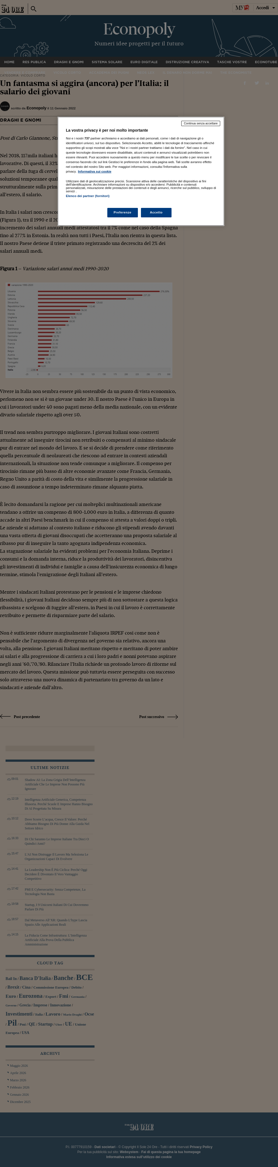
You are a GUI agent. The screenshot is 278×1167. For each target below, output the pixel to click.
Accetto (156, 212)
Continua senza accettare (201, 123)
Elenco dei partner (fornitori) (88, 196)
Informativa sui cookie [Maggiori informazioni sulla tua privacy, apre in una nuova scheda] (94, 171)
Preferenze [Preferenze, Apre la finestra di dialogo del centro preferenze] (122, 212)
